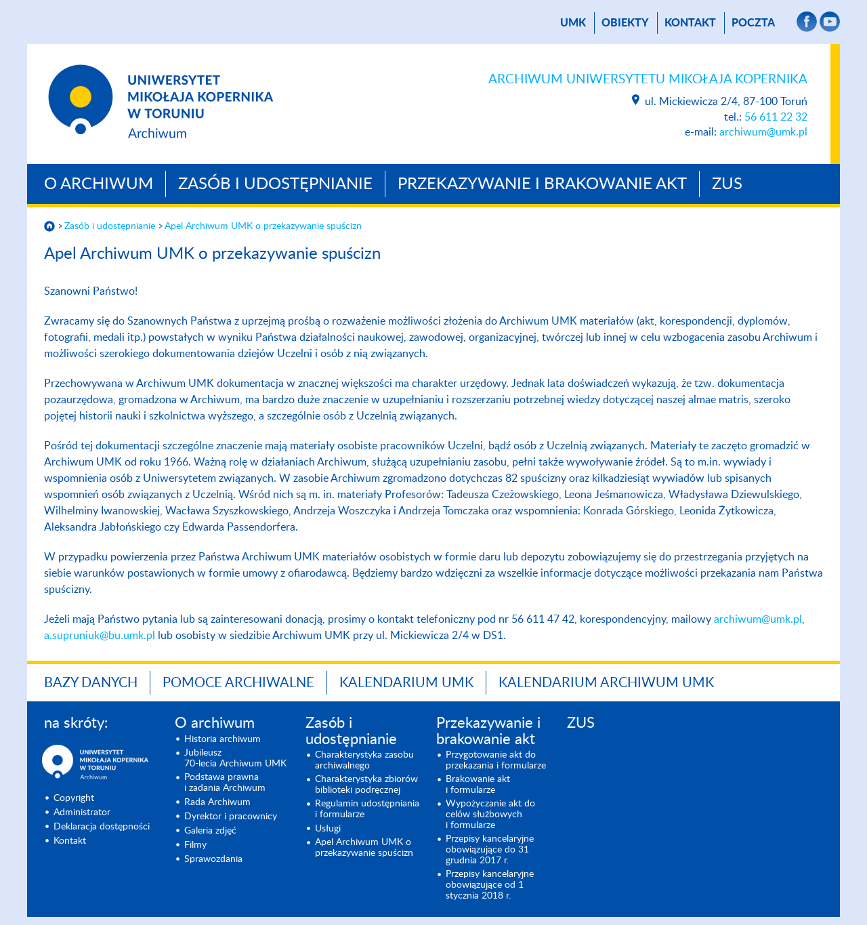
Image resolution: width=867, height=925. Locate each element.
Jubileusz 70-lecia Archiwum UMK (235, 758)
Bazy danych (91, 683)
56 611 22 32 (775, 117)
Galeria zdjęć (210, 831)
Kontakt (690, 23)
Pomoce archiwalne (238, 683)
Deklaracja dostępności (102, 826)
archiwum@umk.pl (763, 132)
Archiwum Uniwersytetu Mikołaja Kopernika (647, 79)
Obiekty (625, 23)
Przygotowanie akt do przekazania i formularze (496, 760)
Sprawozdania (213, 859)
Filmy (195, 845)
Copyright (74, 798)
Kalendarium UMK (406, 683)
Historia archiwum (222, 739)
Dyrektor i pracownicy (230, 816)
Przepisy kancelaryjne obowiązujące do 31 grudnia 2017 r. (490, 849)
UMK (573, 23)
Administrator (82, 812)
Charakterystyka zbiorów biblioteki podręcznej (366, 785)
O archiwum (98, 184)
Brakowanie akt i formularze (478, 785)
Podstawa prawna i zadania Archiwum (225, 783)
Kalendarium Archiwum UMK (606, 683)
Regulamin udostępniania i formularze (367, 809)
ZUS (727, 184)
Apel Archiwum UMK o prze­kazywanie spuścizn (263, 226)
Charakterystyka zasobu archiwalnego (364, 760)
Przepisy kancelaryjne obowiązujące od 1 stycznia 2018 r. (490, 885)
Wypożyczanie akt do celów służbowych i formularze (490, 814)
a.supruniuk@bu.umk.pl (99, 635)
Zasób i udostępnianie (275, 184)
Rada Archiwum (217, 802)
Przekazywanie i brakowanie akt (542, 184)
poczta (753, 23)
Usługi (328, 829)
